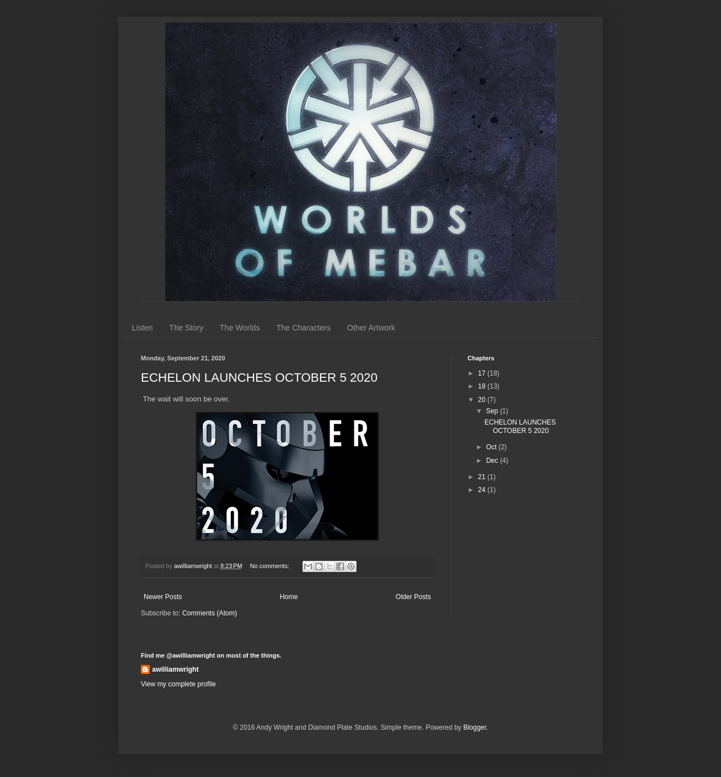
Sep (493, 411)
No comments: (270, 565)
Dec (493, 461)
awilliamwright (175, 669)
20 (483, 400)
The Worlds (240, 327)
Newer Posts (163, 597)
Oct (492, 447)
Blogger (474, 727)
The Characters (303, 327)
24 (483, 490)
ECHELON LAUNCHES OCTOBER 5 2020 (259, 377)
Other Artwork (371, 327)
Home (289, 597)
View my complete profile (178, 684)
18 (483, 386)
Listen (142, 327)
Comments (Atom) (209, 613)
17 (483, 373)
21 (483, 477)
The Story (186, 327)
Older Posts (413, 597)
